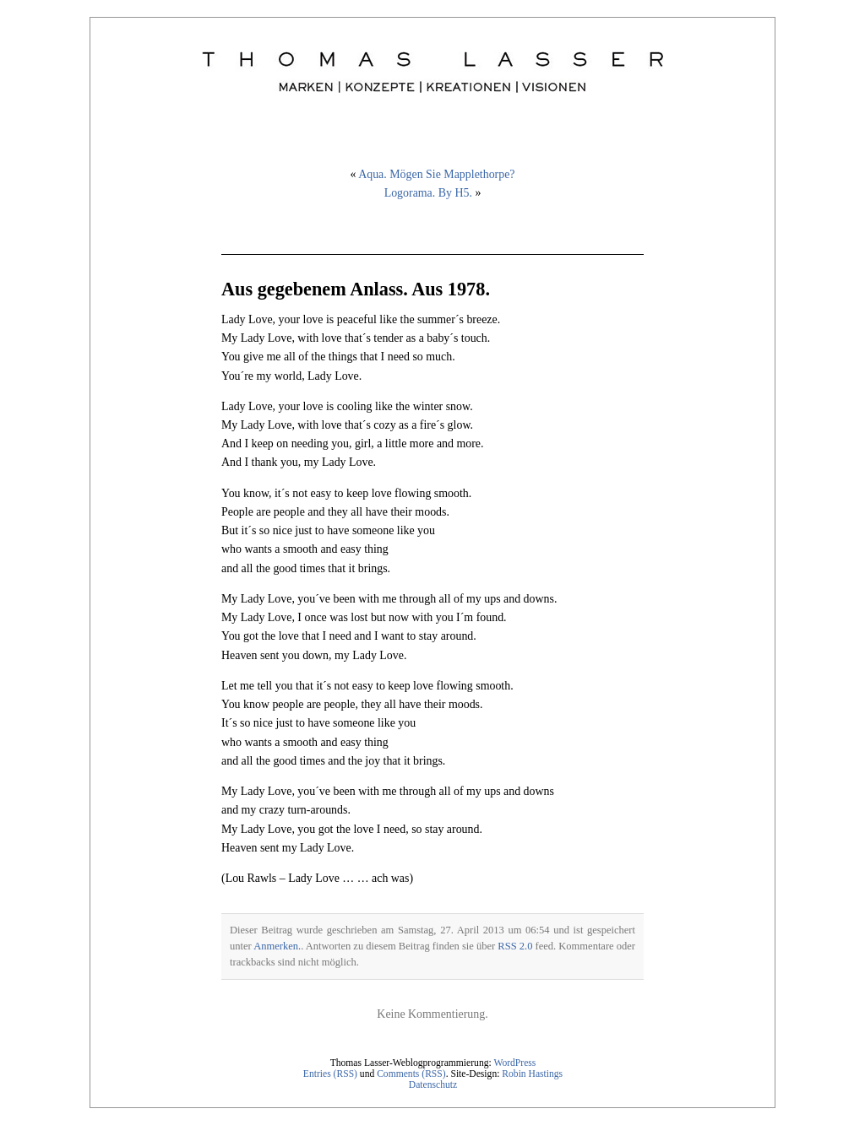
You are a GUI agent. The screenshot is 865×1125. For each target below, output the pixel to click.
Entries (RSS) (330, 1073)
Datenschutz (433, 1084)
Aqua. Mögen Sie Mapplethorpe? (436, 174)
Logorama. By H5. (428, 193)
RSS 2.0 (515, 946)
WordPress (514, 1062)
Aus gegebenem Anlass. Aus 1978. (355, 289)
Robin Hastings (532, 1073)
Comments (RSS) (411, 1073)
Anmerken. (277, 946)
